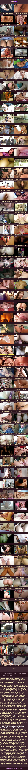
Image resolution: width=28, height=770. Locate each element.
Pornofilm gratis (4, 688)
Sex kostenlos (17, 701)
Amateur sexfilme (5, 678)
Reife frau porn (15, 678)
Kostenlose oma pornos (13, 684)
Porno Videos (16, 699)
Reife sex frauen (16, 712)
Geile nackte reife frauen (16, 719)
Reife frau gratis (21, 743)
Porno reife (14, 1)
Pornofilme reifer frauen (12, 757)
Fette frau (6, 719)
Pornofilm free (10, 689)
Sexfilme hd (18, 702)
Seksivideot (6, 695)
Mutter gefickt (8, 706)
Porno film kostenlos (6, 686)
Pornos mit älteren (5, 745)
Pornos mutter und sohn (14, 698)
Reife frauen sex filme (13, 713)
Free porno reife (12, 742)
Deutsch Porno (14, 688)
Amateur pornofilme (12, 694)
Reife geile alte (10, 763)
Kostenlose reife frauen (11, 709)
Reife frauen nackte (17, 752)
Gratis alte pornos (9, 750)
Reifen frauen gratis (10, 746)
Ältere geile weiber (12, 740)
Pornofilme (9, 691)
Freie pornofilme (5, 730)
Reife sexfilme (8, 722)
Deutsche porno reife (11, 760)
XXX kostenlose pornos (11, 692)
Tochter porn (19, 689)
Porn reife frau (4, 738)
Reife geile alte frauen (19, 748)
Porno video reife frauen (10, 743)
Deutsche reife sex (5, 749)
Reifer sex (9, 699)
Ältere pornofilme (8, 711)
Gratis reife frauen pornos (14, 705)
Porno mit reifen (7, 748)
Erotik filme (18, 732)
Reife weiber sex (18, 722)
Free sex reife (8, 716)
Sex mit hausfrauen (13, 721)
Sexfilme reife (10, 725)
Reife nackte (19, 725)
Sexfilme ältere (10, 753)
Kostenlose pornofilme (18, 679)
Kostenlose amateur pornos (8, 703)
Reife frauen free (22, 736)
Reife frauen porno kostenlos (12, 701)
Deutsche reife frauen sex (16, 708)
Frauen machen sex (13, 756)
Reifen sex (17, 711)
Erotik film (17, 691)
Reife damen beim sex (6, 681)
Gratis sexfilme (9, 682)
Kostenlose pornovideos (19, 685)
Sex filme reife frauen (9, 718)
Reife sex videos (19, 750)
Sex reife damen (14, 738)
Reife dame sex (16, 745)
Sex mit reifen (17, 716)
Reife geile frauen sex (12, 755)
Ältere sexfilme (13, 739)
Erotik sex (10, 701)
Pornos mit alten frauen (14, 733)
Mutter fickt (10, 715)
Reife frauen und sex (10, 736)
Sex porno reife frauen (13, 762)
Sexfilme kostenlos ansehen (8, 696)
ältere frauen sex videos (13, 759)
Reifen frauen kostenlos (18, 695)
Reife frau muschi (17, 749)
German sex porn (9, 732)
